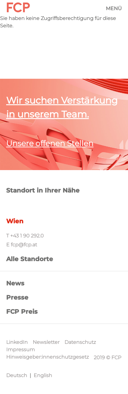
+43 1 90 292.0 (27, 236)
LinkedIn (17, 342)
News (15, 283)
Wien (14, 221)
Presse (17, 297)
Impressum (20, 349)
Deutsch (16, 375)
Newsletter (46, 342)
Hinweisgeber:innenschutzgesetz (47, 357)
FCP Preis (22, 311)
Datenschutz (80, 342)
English (43, 375)
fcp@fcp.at (24, 245)
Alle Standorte (29, 259)
